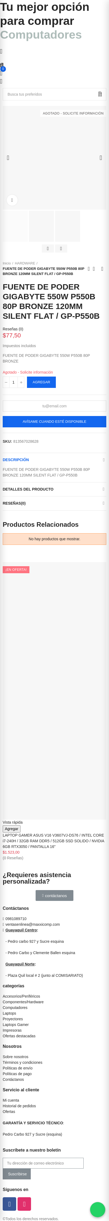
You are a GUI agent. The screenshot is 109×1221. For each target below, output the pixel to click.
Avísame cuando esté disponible (54, 422)
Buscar (100, 94)
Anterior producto (89, 268)
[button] (54, 895)
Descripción (16, 460)
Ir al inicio (95, 268)
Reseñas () (13, 329)
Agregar (41, 382)
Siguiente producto (102, 268)
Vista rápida (13, 822)
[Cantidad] (13, 382)
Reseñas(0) (14, 503)
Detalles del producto (28, 489)
